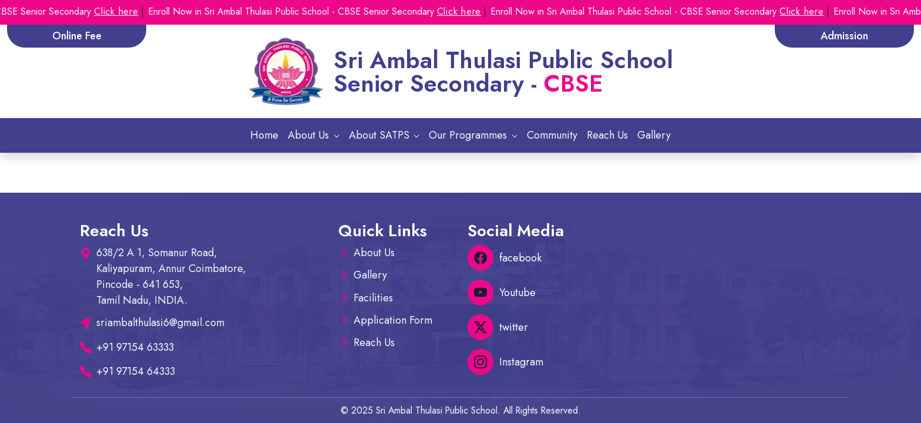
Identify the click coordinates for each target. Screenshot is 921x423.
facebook (505, 258)
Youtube (502, 293)
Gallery (654, 135)
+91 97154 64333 (135, 371)
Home (264, 135)
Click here (124, 11)
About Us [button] (310, 135)
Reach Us (607, 135)
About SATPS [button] (380, 135)
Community (552, 135)
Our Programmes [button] (469, 135)
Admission (844, 35)
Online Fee (77, 35)
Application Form (393, 320)
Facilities (373, 298)
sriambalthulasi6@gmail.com (160, 322)
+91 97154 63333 (135, 347)
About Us (374, 252)
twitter (498, 327)
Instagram (505, 362)
